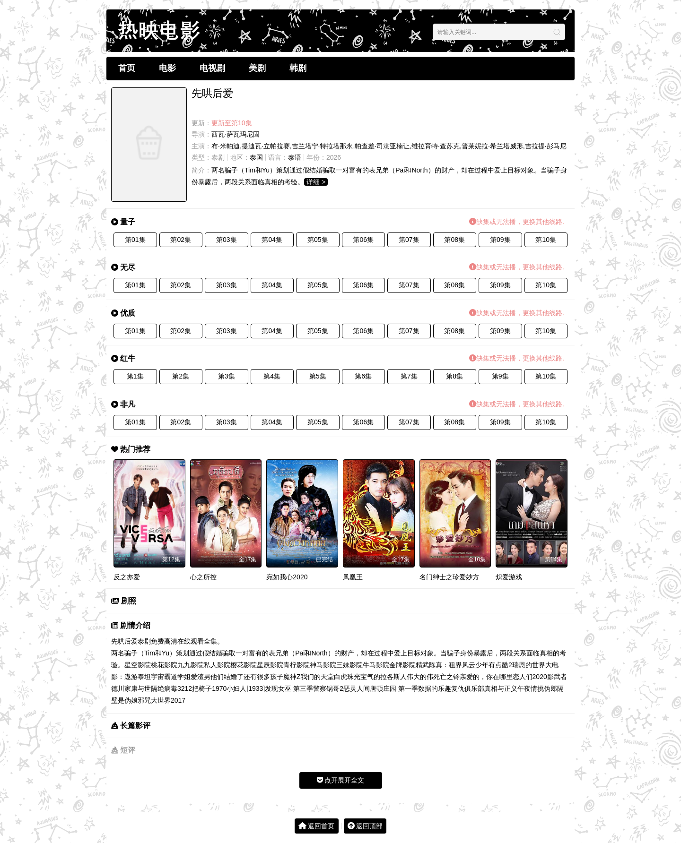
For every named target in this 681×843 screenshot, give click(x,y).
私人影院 (217, 665)
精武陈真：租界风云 (445, 665)
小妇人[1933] (246, 688)
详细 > (315, 182)
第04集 (272, 239)
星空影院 (137, 665)
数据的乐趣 (434, 688)
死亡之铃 (446, 676)
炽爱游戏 (509, 577)
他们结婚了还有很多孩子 (246, 676)
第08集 (454, 239)
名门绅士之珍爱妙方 (449, 577)
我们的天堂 (317, 676)
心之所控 (203, 577)
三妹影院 (349, 665)
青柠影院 (296, 665)
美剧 (257, 68)
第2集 (180, 376)
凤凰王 (353, 577)
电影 (167, 68)
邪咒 (144, 700)
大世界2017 (168, 700)
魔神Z (292, 676)
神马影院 (323, 665)
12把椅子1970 (206, 688)
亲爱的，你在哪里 (486, 676)
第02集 (180, 239)
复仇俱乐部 (467, 688)
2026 (333, 157)
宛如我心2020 (286, 577)
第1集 (135, 376)
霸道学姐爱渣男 (187, 676)
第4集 (271, 376)
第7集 (409, 376)
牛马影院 (376, 665)
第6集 (363, 376)
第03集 (226, 239)
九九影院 (190, 665)
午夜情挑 (530, 688)
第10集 (545, 239)
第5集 (317, 376)
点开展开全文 (341, 780)
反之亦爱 (127, 577)
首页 (126, 68)
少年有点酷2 (493, 665)
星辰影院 (270, 665)
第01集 (135, 239)
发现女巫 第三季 (289, 688)
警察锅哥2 (328, 688)
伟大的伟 (420, 676)
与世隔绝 (151, 688)
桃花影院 (164, 665)
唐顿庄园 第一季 (394, 688)
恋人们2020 (530, 676)
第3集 (226, 376)
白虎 (340, 676)
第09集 (500, 239)
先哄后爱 (124, 641)
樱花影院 (243, 665)
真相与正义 (500, 688)
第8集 (454, 376)
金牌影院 (402, 665)
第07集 (409, 239)
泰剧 (218, 157)
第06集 (363, 239)
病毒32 (174, 688)
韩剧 (297, 68)
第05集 (317, 239)
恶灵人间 (356, 688)
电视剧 (212, 68)
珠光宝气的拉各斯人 (377, 676)
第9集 (500, 376)
